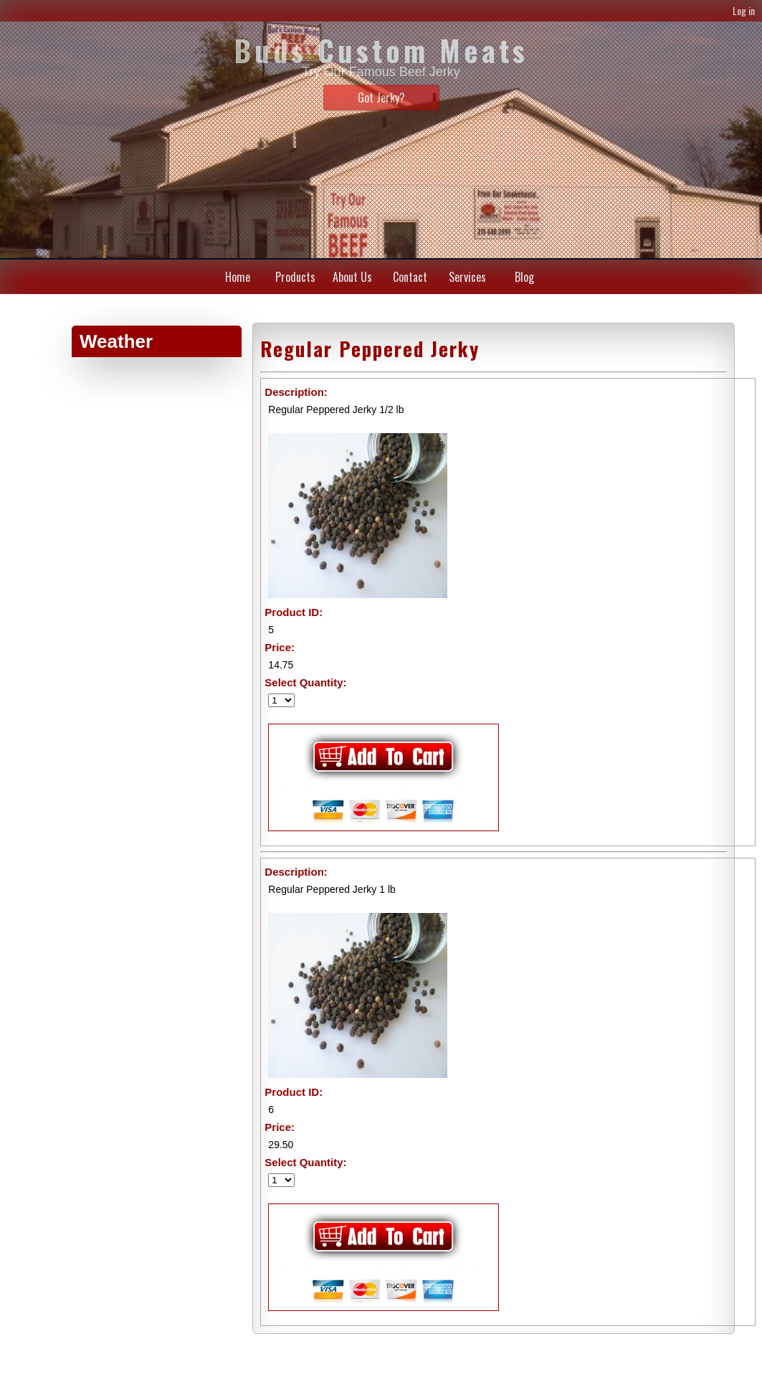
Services (467, 276)
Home (237, 276)
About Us (352, 276)
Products (295, 276)
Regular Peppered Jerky (370, 348)
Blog (524, 276)
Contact (410, 276)
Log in (744, 10)
